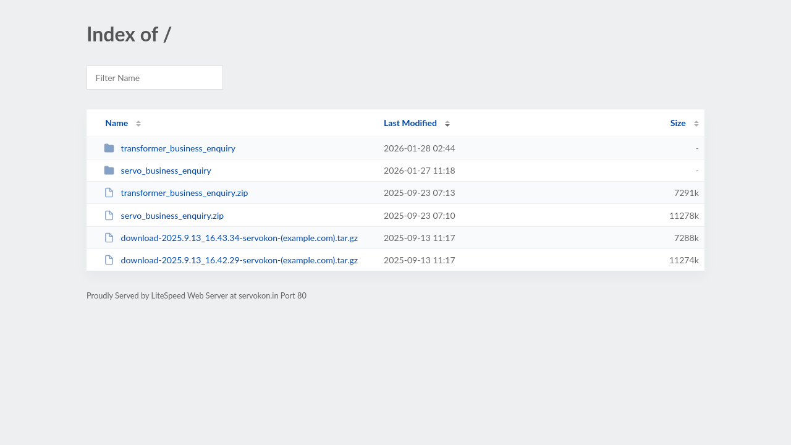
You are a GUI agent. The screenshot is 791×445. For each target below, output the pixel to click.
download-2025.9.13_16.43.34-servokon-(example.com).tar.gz (231, 237)
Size (678, 122)
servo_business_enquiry (157, 170)
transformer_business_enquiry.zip (176, 192)
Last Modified (410, 122)
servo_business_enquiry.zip (164, 215)
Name (116, 122)
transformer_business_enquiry (169, 148)
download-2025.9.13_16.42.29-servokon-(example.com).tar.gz (231, 260)
